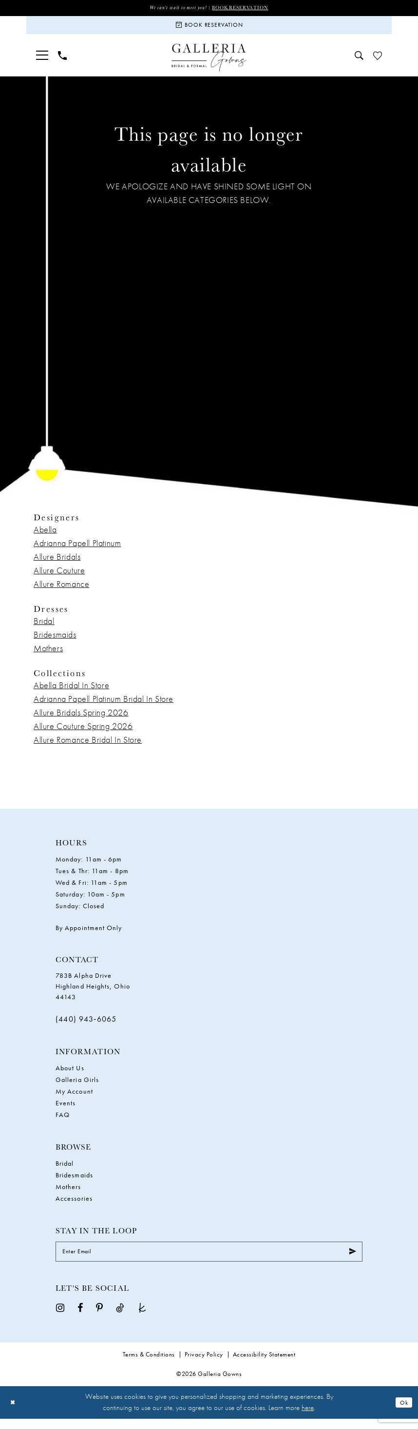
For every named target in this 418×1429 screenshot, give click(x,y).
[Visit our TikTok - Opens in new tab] (120, 1318)
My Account (74, 1097)
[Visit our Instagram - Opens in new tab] (60, 1318)
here (308, 1418)
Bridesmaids (55, 640)
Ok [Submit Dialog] (402, 1412)
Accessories (74, 1204)
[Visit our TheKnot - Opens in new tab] (142, 1318)
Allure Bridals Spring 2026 (81, 718)
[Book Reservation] (209, 28)
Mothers (48, 654)
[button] (42, 61)
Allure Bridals (57, 562)
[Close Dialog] (14, 1412)
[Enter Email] (209, 1260)
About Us (70, 1074)
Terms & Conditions (149, 1365)
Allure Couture (59, 576)
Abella (45, 535)
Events (66, 1109)
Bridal (44, 627)
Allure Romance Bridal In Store (88, 745)
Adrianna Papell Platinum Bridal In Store (103, 705)
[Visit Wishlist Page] (377, 61)
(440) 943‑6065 (86, 1025)
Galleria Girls (77, 1085)
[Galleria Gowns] (209, 64)
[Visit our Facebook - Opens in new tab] (80, 1318)
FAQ (63, 1121)
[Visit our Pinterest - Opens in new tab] (99, 1318)
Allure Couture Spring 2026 (83, 732)
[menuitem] (42, 61)
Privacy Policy (204, 1365)
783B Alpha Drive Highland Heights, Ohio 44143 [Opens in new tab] (93, 992)
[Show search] (359, 61)
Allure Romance (61, 590)
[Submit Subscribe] (350, 1260)
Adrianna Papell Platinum (77, 549)
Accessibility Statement (264, 1365)
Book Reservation (247, 8)
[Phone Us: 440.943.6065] (62, 61)
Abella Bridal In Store (71, 691)
